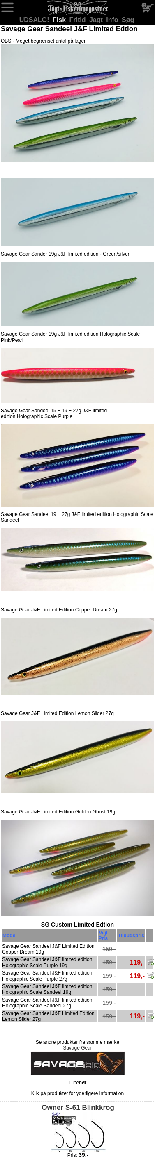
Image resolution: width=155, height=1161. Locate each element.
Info (113, 19)
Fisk (60, 19)
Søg (128, 19)
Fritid (78, 19)
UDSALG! (35, 19)
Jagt (96, 19)
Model (9, 935)
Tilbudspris (131, 935)
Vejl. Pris (103, 935)
